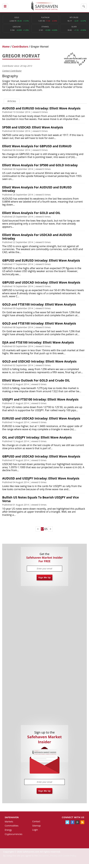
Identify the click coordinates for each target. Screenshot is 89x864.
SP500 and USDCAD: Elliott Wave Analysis (32, 127)
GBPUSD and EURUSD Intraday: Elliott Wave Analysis (41, 260)
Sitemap (36, 825)
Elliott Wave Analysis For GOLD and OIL (31, 213)
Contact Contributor (12, 70)
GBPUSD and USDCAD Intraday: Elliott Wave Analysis (41, 282)
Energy (8, 829)
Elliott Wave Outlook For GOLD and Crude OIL (36, 380)
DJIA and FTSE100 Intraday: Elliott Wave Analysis (38, 342)
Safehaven (12, 817)
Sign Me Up (44, 577)
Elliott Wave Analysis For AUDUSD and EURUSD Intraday (37, 189)
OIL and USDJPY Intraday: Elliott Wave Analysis (37, 437)
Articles (11, 101)
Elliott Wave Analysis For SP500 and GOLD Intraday (40, 165)
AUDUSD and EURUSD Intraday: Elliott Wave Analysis (41, 108)
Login (35, 829)
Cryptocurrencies (13, 834)
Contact (36, 821)
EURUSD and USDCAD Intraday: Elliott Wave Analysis (41, 418)
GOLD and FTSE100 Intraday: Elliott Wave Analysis (39, 304)
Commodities (11, 825)
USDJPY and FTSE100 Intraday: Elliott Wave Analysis (40, 399)
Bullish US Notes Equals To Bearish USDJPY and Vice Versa (40, 499)
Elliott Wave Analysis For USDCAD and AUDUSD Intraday (37, 237)
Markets (9, 821)
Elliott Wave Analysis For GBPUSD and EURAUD (36, 146)
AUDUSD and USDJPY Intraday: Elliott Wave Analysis (40, 478)
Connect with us (73, 817)
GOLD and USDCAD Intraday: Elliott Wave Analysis (39, 361)
